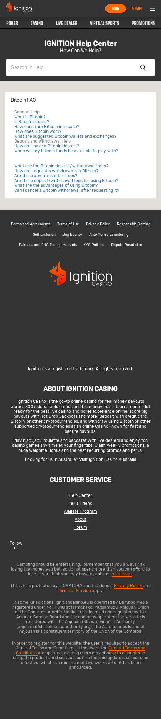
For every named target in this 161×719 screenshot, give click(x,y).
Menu (152, 8)
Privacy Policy (98, 224)
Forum (80, 527)
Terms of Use (68, 224)
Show (143, 67)
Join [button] (115, 8)
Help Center (80, 495)
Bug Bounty (72, 234)
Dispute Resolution (126, 245)
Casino (37, 23)
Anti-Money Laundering (108, 234)
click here (122, 574)
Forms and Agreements (30, 224)
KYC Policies (94, 245)
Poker (12, 23)
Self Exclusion (44, 234)
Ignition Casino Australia (112, 459)
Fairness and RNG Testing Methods (48, 245)
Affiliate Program (80, 511)
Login (137, 8)
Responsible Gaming (133, 224)
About (80, 519)
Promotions (143, 23)
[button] (12, 23)
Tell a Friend (80, 503)
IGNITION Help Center (80, 43)
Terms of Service (75, 590)
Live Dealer (66, 23)
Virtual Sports (104, 23)
